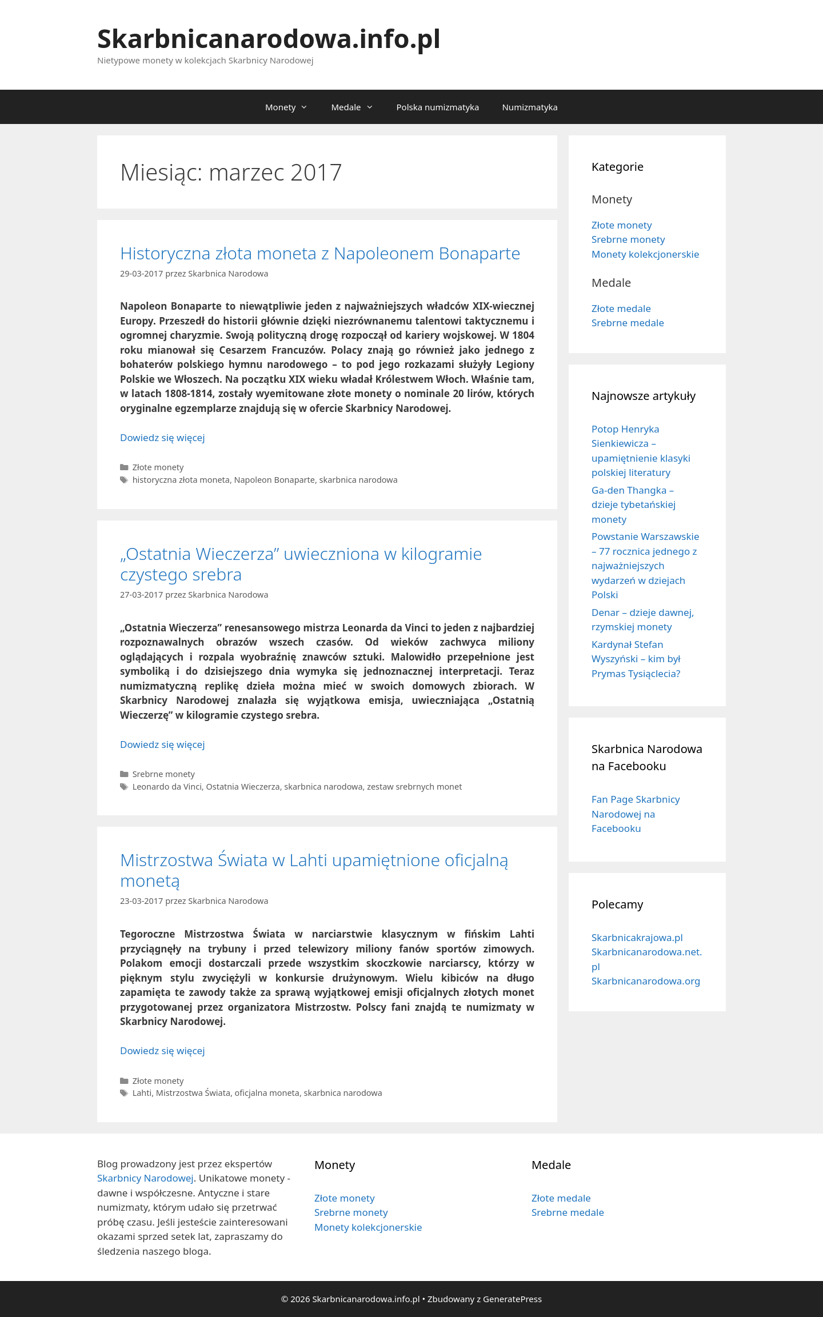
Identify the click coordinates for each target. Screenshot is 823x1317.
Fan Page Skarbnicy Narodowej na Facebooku (636, 813)
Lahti (142, 1092)
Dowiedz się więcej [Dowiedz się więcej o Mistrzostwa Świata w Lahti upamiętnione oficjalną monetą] (162, 1050)
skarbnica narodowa (358, 479)
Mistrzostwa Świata (193, 1092)
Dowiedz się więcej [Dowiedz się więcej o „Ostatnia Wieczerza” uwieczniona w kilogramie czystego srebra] (162, 744)
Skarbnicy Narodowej (145, 1177)
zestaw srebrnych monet (414, 786)
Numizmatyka (530, 107)
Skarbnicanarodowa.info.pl (269, 38)
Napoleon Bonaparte (274, 479)
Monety (292, 107)
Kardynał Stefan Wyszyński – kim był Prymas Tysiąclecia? (636, 659)
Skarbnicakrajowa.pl (637, 937)
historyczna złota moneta (181, 479)
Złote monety (158, 467)
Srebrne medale (628, 322)
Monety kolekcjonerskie (646, 254)
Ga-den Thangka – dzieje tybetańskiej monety (634, 504)
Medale (358, 107)
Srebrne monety (164, 773)
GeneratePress (512, 1298)
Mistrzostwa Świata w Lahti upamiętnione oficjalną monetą (314, 870)
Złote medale (621, 308)
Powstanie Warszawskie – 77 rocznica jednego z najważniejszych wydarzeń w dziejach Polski (646, 565)
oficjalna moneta (267, 1092)
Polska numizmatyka (438, 107)
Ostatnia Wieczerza (242, 786)
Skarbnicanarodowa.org (646, 980)
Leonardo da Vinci (167, 786)
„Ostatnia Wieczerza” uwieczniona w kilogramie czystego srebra (301, 564)
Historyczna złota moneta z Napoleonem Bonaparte (320, 253)
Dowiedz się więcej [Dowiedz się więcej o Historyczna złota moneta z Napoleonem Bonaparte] (162, 437)
